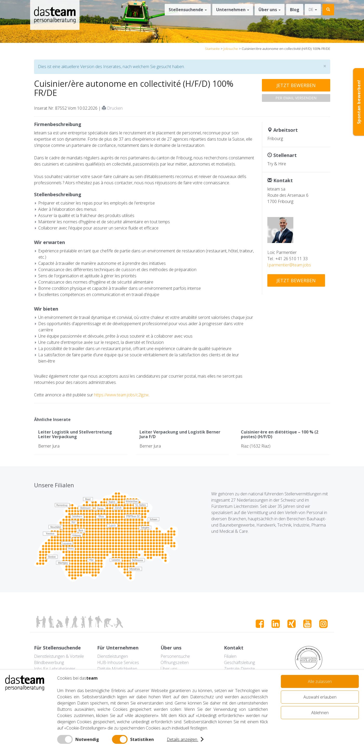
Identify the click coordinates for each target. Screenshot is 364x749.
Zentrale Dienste (239, 669)
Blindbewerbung (49, 662)
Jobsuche (230, 48)
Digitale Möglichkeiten (117, 669)
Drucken (112, 108)
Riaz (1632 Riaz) (255, 446)
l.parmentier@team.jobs (289, 265)
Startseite (212, 48)
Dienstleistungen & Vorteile (59, 656)
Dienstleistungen (112, 656)
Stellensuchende (188, 9)
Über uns (270, 9)
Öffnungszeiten (175, 662)
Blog (294, 9)
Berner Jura (48, 446)
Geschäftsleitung (239, 662)
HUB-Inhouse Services (118, 662)
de (313, 9)
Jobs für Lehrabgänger (54, 669)
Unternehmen (232, 9)
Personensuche (175, 656)
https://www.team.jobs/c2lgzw (121, 395)
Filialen (230, 656)
